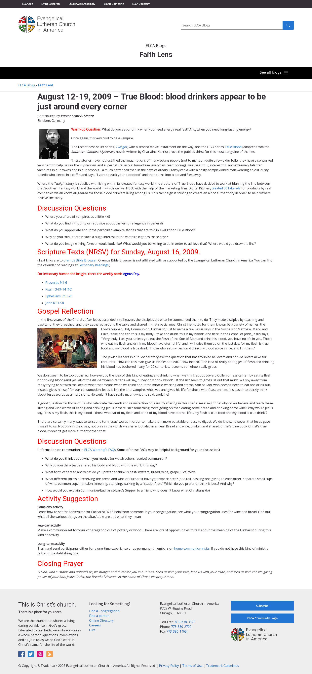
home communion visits (192, 548)
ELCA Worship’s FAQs (100, 450)
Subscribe (262, 606)
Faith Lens (45, 85)
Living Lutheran (50, 4)
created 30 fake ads (226, 188)
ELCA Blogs (26, 85)
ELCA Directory (141, 4)
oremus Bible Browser (80, 260)
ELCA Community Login (262, 618)
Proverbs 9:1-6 (56, 282)
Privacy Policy (169, 665)
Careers (95, 625)
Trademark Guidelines (222, 665)
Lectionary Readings (93, 265)
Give (92, 630)
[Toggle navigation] (274, 72)
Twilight (121, 147)
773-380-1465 (176, 631)
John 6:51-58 (54, 303)
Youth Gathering (114, 4)
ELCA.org (27, 4)
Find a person (99, 616)
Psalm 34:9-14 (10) (58, 289)
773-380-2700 (181, 626)
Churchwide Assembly (81, 4)
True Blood (233, 147)
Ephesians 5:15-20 (58, 296)
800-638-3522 (185, 622)
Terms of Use (192, 665)
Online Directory (101, 620)
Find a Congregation (104, 611)
